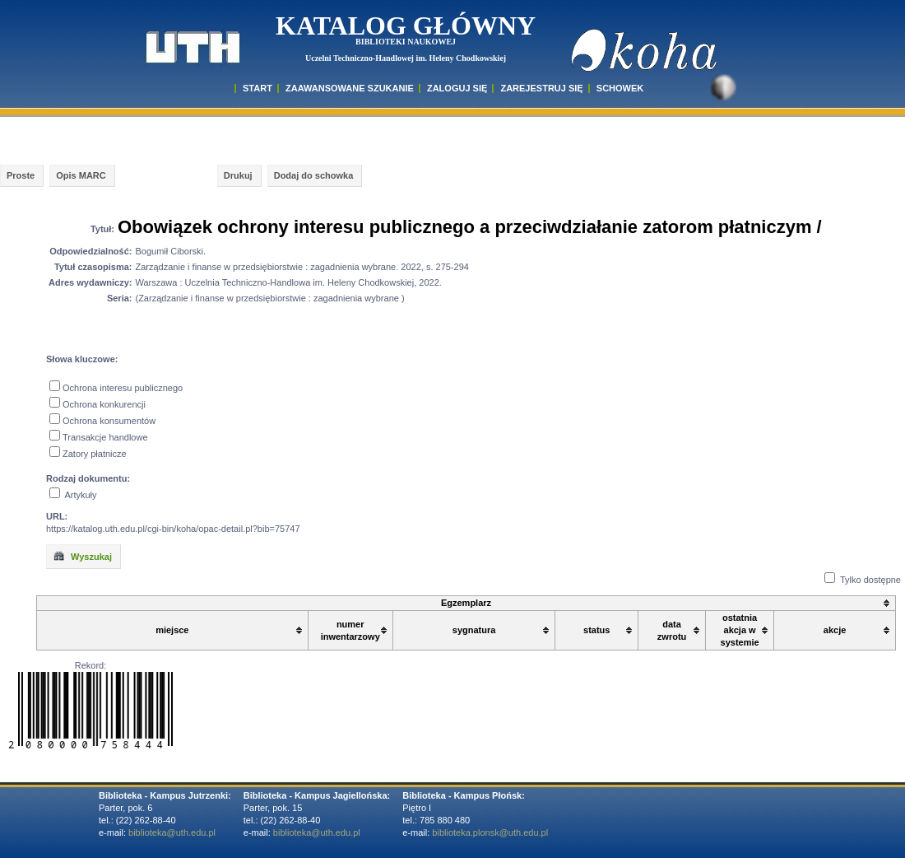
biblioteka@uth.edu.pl (172, 832)
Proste (21, 175)
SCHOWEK (619, 88)
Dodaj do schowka (314, 175)
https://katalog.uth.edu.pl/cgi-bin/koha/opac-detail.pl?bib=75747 (173, 529)
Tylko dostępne (870, 580)
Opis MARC (81, 175)
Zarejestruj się (541, 88)
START (257, 88)
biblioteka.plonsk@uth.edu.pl (490, 832)
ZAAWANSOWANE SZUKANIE (349, 88)
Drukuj (238, 175)
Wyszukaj (82, 555)
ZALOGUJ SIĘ (457, 88)
